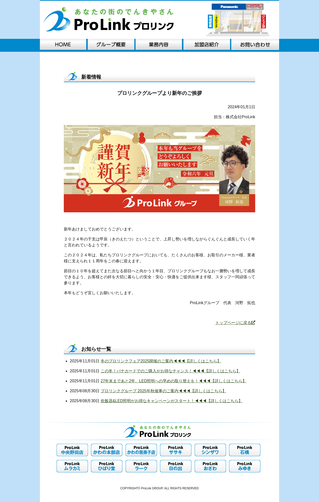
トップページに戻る (235, 323)
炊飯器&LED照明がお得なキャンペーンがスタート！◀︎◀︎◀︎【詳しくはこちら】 (172, 401)
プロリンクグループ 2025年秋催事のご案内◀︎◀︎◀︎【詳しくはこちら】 (163, 391)
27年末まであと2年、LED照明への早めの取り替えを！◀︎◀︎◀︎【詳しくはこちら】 (174, 381)
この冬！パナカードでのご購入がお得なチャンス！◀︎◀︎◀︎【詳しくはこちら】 (170, 371)
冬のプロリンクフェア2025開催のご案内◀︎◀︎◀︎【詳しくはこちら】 (161, 361)
